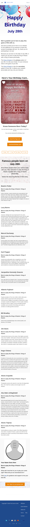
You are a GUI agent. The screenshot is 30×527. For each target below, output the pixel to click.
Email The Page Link (15, 139)
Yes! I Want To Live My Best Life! (15, 484)
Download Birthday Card (15, 144)
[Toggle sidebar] (2, 2)
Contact (22, 515)
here (5, 475)
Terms (22, 512)
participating (4, 51)
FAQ (26, 512)
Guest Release (24, 506)
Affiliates (23, 503)
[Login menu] (28, 2)
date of (20, 54)
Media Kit (23, 509)
